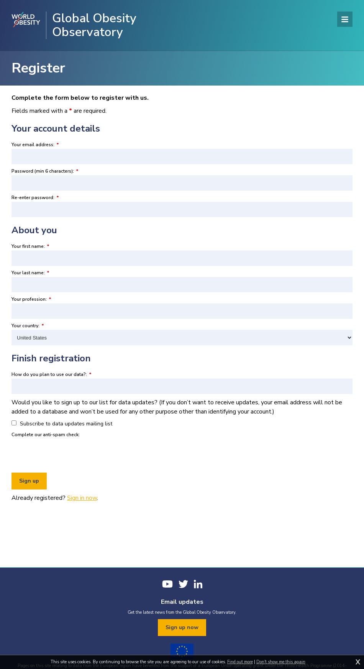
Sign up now (182, 627)
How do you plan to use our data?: (51, 374)
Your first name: (30, 246)
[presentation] (69, 454)
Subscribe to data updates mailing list (61, 423)
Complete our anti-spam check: (45, 435)
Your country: (27, 326)
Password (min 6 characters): (45, 171)
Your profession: (31, 299)
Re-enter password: (35, 197)
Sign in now (82, 498)
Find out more (240, 662)
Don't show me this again (280, 662)
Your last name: (30, 273)
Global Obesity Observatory (94, 25)
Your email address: (35, 145)
